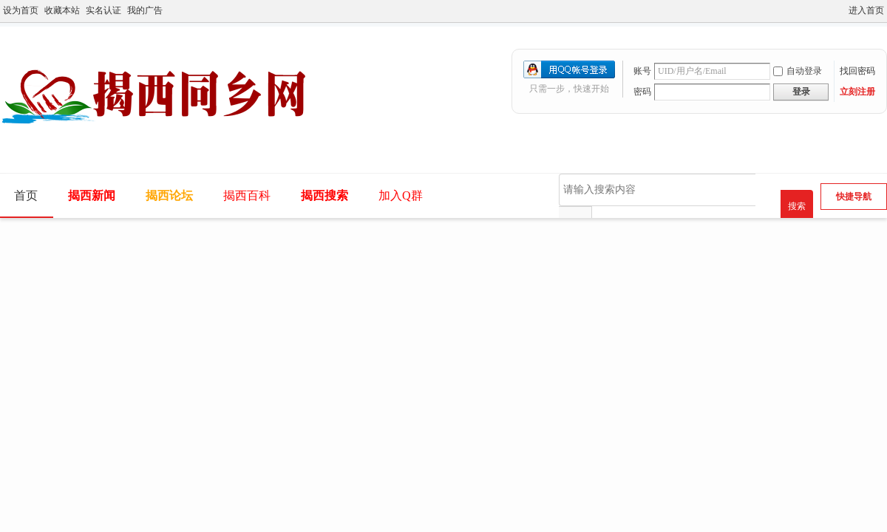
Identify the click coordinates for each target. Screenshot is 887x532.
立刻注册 (857, 91)
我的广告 (145, 10)
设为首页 (20, 10)
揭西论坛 (169, 195)
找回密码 (857, 71)
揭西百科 (247, 195)
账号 (642, 71)
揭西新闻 (91, 195)
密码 (642, 91)
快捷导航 (853, 196)
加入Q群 (400, 195)
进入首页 (866, 10)
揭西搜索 (324, 195)
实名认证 (103, 10)
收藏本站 (62, 10)
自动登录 (797, 71)
